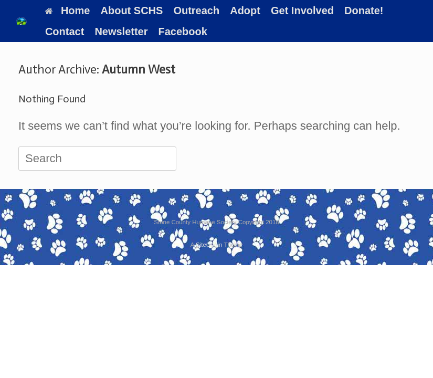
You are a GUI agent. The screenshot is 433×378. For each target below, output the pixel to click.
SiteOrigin (209, 245)
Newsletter (120, 31)
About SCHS (132, 10)
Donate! (363, 10)
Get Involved (302, 10)
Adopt (245, 10)
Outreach (196, 10)
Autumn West (138, 69)
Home (67, 10)
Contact (64, 31)
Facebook (183, 31)
